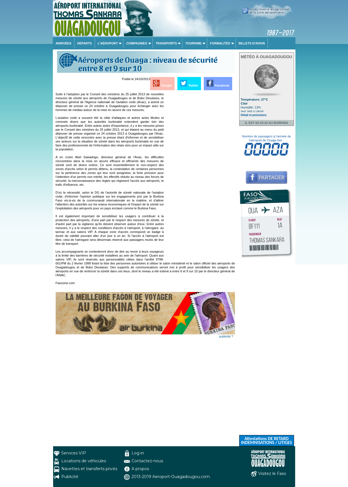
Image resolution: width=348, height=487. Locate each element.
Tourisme (193, 43)
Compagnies (136, 43)
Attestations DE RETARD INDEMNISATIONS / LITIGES (266, 440)
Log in (138, 453)
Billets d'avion (252, 43)
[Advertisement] (200, 176)
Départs (84, 43)
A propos (140, 468)
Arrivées (63, 43)
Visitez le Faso (272, 473)
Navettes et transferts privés (89, 468)
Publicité (69, 476)
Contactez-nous (147, 460)
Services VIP (73, 453)
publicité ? (226, 336)
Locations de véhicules (83, 460)
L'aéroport (108, 43)
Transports (166, 43)
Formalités (220, 43)
